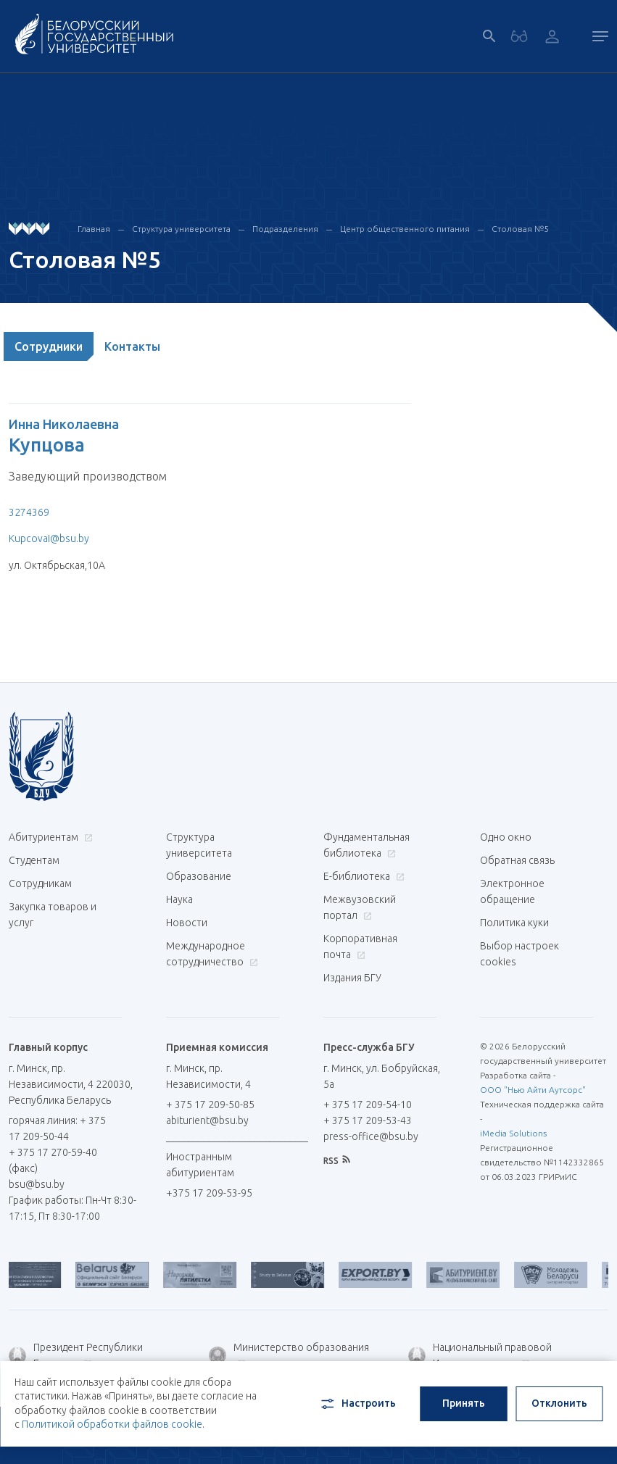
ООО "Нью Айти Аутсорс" (533, 1089)
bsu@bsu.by (37, 1184)
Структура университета (181, 228)
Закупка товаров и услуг (52, 914)
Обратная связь (517, 860)
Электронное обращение (512, 891)
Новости (186, 922)
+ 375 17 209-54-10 (367, 1104)
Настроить (357, 1404)
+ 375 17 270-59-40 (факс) (53, 1160)
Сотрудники (49, 346)
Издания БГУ (352, 977)
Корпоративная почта (360, 946)
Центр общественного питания (405, 228)
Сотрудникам (40, 883)
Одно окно (505, 837)
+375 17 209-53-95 (209, 1193)
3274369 (29, 512)
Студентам (34, 860)
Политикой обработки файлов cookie (112, 1424)
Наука (179, 899)
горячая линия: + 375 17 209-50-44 (57, 1128)
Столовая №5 (520, 228)
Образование (198, 876)
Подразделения (285, 228)
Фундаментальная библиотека (366, 845)
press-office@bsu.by (370, 1136)
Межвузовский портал (359, 907)
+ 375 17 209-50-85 (210, 1104)
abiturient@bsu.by (207, 1120)
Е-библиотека (362, 876)
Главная (94, 228)
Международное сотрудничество (212, 954)
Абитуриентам (49, 837)
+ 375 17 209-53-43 (367, 1120)
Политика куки (514, 922)
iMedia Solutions (513, 1133)
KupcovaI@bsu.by (49, 538)
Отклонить (559, 1403)
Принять (463, 1403)
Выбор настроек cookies (519, 954)
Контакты (132, 346)
